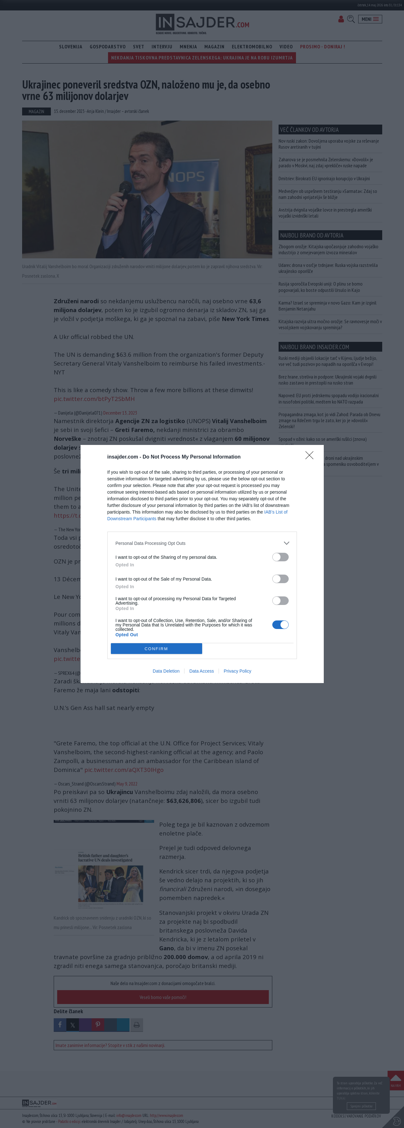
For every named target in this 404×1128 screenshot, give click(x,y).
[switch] (280, 557)
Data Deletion (166, 671)
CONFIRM (156, 648)
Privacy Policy (237, 671)
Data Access (201, 671)
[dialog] (202, 564)
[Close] (311, 457)
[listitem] (202, 543)
